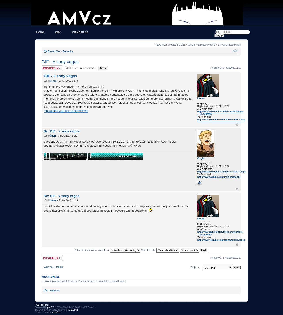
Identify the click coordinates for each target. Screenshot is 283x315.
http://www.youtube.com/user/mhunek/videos (221, 119)
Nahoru (237, 124)
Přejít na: (195, 267)
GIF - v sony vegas (60, 61)
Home (40, 32)
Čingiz (52, 136)
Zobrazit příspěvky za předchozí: (107, 250)
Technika (68, 51)
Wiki (58, 32)
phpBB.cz (56, 312)
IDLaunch (73, 310)
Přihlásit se (80, 32)
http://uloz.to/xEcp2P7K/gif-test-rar (66, 110)
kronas (53, 81)
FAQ (37, 305)
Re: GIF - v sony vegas (61, 131)
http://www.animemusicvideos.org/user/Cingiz (221, 171)
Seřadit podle (160, 250)
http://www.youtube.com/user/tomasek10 (218, 177)
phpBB (50, 307)
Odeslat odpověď (52, 68)
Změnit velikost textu (235, 50)
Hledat (44, 305)
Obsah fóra (54, 51)
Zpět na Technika (53, 266)
